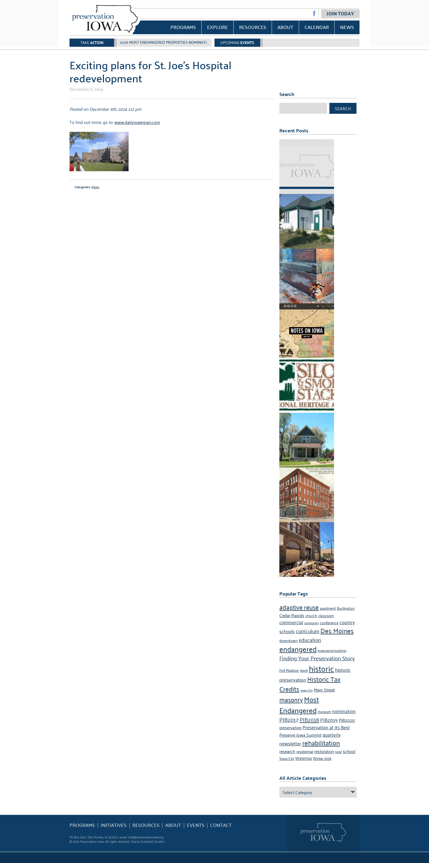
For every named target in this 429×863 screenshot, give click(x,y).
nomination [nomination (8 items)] (344, 711)
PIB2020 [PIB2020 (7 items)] (347, 720)
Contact (221, 825)
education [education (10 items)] (310, 639)
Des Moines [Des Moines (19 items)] (337, 630)
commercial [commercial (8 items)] (291, 622)
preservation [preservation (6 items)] (290, 727)
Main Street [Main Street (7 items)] (324, 689)
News (347, 26)
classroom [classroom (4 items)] (326, 615)
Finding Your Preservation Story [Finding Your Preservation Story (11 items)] (317, 658)
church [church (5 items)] (311, 615)
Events (195, 825)
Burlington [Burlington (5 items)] (346, 608)
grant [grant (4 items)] (304, 670)
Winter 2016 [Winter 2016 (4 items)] (322, 758)
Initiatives (114, 825)
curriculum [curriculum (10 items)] (307, 630)
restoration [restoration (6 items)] (324, 751)
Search (343, 108)
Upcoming (237, 42)
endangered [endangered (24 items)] (298, 649)
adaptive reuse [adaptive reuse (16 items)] (299, 606)
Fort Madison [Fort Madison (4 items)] (289, 670)
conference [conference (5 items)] (329, 622)
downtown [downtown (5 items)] (288, 640)
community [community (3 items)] (311, 623)
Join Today (340, 13)
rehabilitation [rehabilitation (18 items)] (321, 742)
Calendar (317, 26)
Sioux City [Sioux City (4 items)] (286, 758)
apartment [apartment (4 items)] (328, 608)
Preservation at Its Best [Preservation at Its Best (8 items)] (326, 727)
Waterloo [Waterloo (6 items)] (303, 758)
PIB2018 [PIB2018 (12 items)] (309, 719)
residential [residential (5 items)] (304, 751)
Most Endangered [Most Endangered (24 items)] (299, 704)
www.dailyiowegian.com (137, 122)
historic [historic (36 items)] (321, 668)
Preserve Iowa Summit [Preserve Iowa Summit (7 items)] (300, 735)
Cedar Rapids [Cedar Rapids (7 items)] (291, 615)
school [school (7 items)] (349, 751)
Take (91, 42)
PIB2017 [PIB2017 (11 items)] (288, 719)
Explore (217, 26)
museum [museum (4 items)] (324, 711)
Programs (183, 26)
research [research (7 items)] (287, 751)
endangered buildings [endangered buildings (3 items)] (332, 650)
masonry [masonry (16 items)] (291, 699)
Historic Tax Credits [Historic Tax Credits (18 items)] (310, 684)
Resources (252, 26)
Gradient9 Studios (152, 841)
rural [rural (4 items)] (338, 751)
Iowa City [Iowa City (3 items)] (306, 690)
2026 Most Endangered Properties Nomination (166, 42)
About (285, 26)
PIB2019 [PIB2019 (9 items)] (329, 719)
